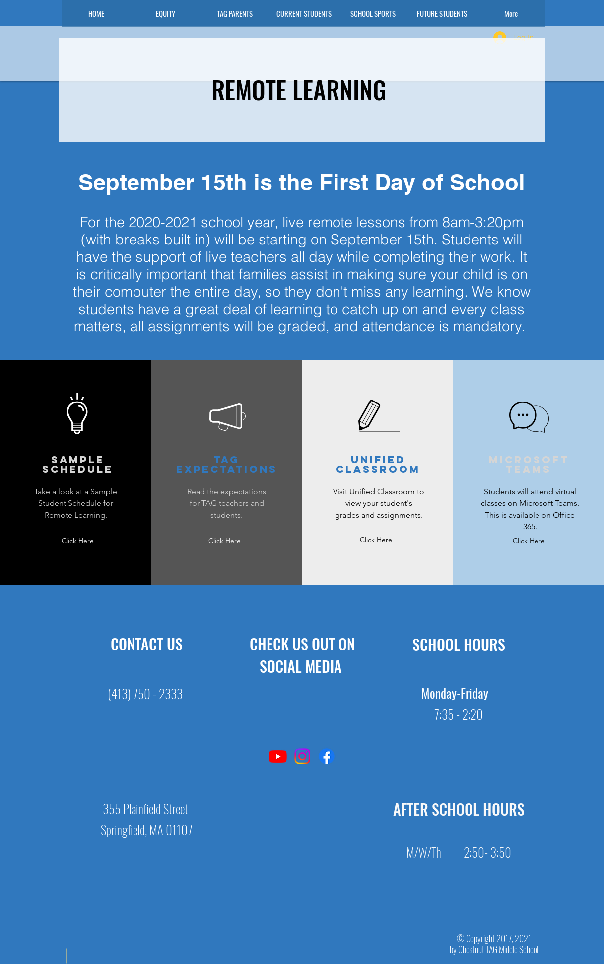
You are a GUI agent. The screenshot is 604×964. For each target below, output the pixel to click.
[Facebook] (326, 756)
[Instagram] (302, 756)
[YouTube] (278, 756)
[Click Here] (78, 541)
